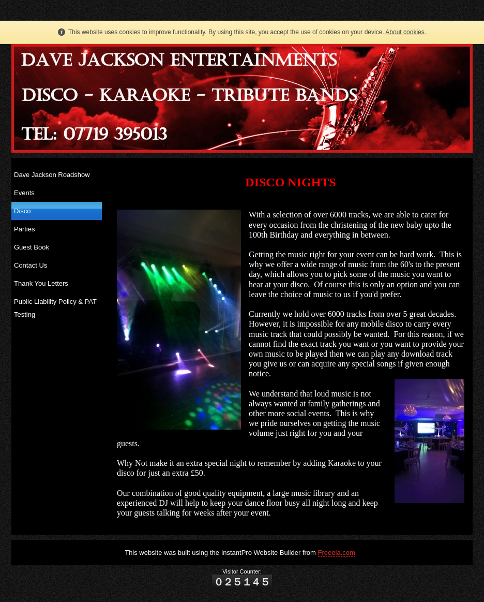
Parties (24, 229)
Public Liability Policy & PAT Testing (55, 308)
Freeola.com (336, 552)
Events (24, 193)
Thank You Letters (41, 283)
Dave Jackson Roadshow (52, 175)
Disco (22, 211)
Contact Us (30, 265)
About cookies (404, 32)
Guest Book (31, 247)
